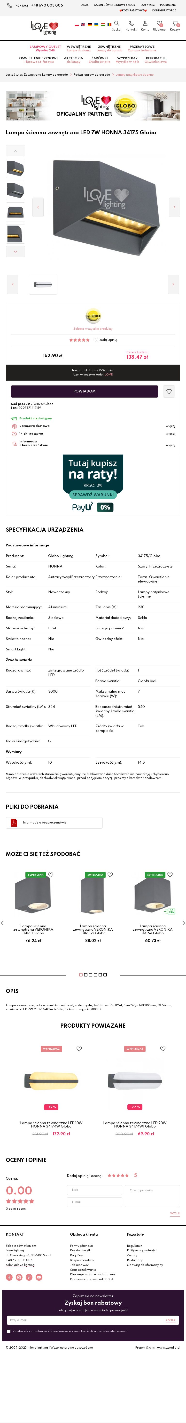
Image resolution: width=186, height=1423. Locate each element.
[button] (15, 150)
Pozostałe (135, 1234)
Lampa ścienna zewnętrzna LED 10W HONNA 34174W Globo (51, 1124)
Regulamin (134, 1246)
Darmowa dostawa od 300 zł (91, 1279)
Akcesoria (73, 60)
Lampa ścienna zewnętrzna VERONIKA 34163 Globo (33, 930)
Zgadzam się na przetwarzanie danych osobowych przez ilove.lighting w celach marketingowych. (70, 1331)
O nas (85, 5)
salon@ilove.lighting (20, 1265)
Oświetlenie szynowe (38, 60)
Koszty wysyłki (80, 1250)
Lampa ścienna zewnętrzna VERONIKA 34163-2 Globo (93, 930)
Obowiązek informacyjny (145, 1265)
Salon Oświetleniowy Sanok (114, 5)
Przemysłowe (142, 48)
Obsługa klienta (84, 1234)
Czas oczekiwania (83, 1270)
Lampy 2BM (148, 5)
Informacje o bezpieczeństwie (45, 822)
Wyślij (175, 1213)
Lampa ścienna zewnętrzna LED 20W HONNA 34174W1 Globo (135, 1124)
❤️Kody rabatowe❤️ (133, 10)
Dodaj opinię (108, 340)
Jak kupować (79, 1265)
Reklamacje (135, 1260)
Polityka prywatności (141, 1250)
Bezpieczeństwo (82, 1260)
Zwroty (132, 1255)
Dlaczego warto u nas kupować (93, 1274)
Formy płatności (81, 1246)
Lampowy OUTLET (45, 48)
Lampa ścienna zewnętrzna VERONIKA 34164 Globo (153, 930)
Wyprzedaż (127, 60)
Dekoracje (156, 60)
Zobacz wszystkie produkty (93, 329)
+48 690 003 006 (47, 5)
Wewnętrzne (79, 48)
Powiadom (84, 391)
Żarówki (99, 60)
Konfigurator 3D (164, 10)
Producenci (168, 5)
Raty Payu (77, 1255)
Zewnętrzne (109, 48)
